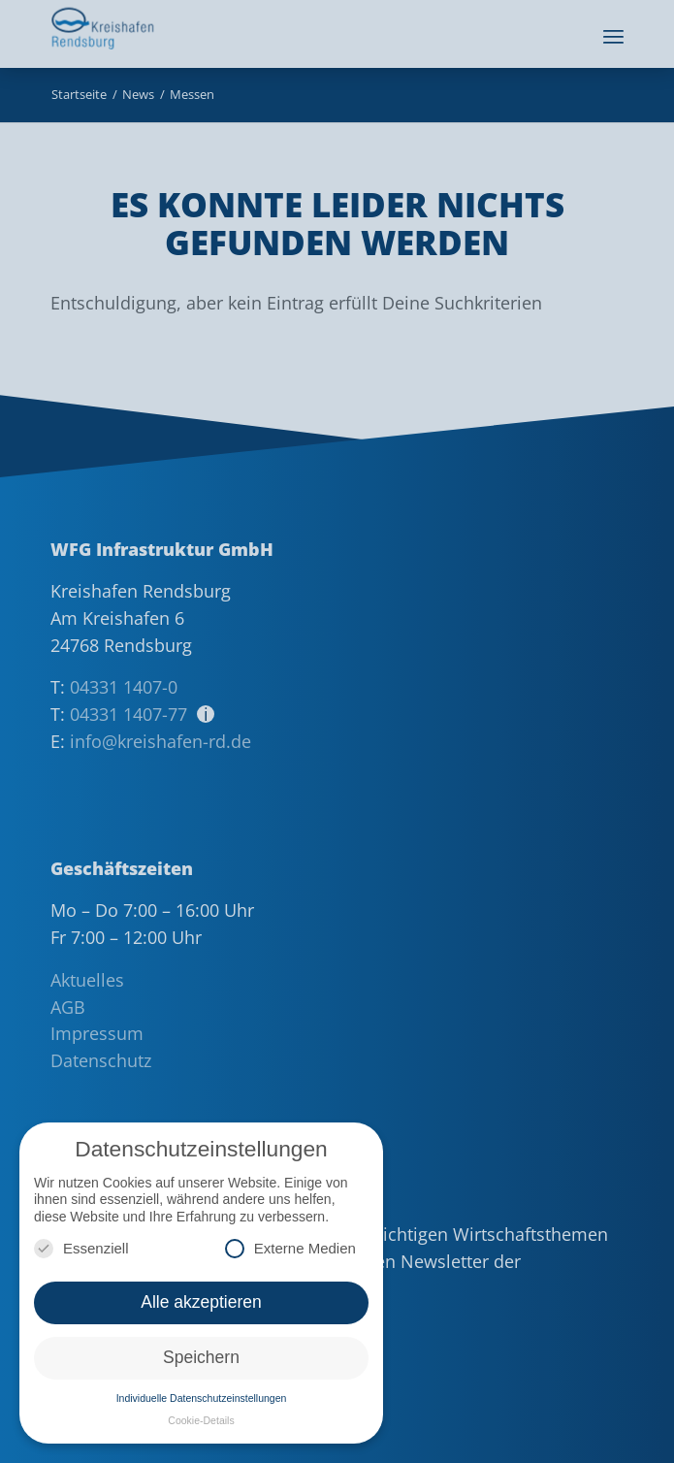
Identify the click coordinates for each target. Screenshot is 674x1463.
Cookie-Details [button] (201, 1420)
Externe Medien (290, 1248)
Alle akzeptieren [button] (201, 1302)
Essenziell (81, 1248)
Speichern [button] (201, 1357)
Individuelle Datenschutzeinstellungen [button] (201, 1398)
